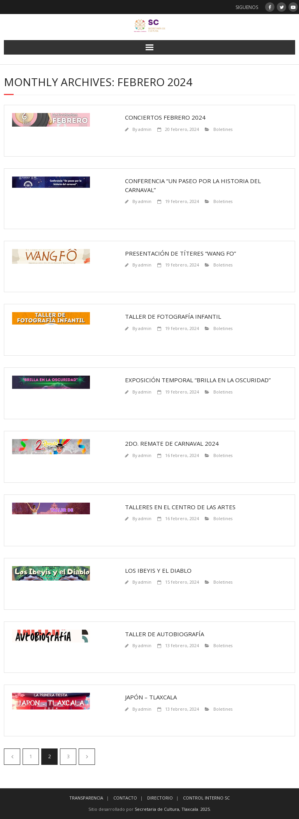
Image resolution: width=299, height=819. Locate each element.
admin (144, 129)
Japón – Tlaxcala (151, 697)
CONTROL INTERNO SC (206, 798)
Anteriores (12, 756)
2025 (205, 809)
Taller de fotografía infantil (173, 316)
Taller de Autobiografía (164, 634)
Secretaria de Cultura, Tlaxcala (166, 809)
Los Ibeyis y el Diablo (158, 570)
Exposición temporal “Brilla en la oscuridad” (198, 380)
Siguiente (87, 756)
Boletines (222, 129)
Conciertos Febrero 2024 (165, 117)
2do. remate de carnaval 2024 (172, 443)
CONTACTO (125, 798)
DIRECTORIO (160, 798)
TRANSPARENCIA (86, 798)
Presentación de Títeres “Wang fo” (180, 253)
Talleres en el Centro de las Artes (180, 507)
